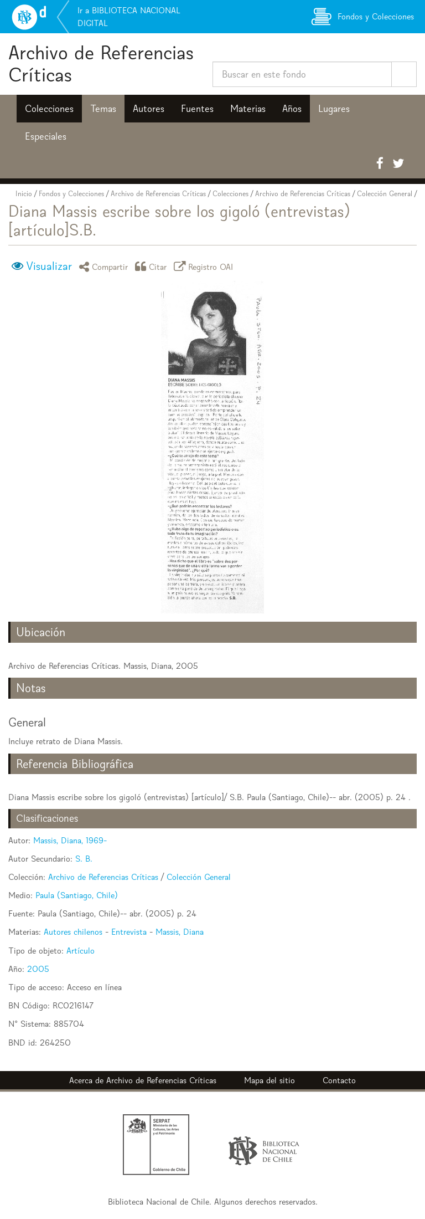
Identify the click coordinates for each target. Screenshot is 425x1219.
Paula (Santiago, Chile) (76, 895)
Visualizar (49, 266)
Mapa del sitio (269, 1080)
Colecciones (49, 109)
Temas (103, 109)
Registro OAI (205, 266)
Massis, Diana (180, 931)
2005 (38, 969)
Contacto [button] (339, 1080)
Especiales (45, 136)
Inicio (23, 193)
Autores (148, 109)
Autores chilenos (73, 931)
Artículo (80, 950)
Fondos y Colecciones (71, 193)
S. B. (83, 858)
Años (292, 109)
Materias (248, 109)
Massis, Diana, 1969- (70, 840)
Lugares (334, 109)
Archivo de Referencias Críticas (101, 63)
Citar (152, 266)
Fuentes (197, 109)
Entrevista (129, 931)
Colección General (384, 193)
